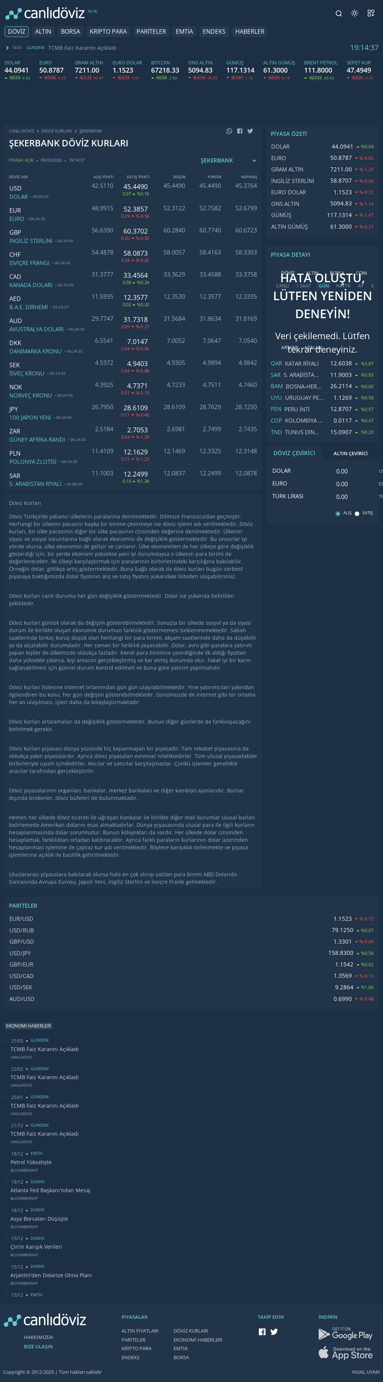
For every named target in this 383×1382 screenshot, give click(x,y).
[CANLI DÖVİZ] (44, 13)
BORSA (70, 31)
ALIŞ (347, 513)
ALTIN (43, 31)
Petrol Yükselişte (31, 1162)
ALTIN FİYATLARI (140, 1331)
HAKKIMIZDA (38, 1337)
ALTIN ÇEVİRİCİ (351, 453)
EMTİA (184, 31)
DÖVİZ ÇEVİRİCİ (294, 453)
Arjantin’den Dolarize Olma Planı (51, 1275)
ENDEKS (214, 31)
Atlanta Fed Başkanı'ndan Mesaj (50, 1190)
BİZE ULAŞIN (38, 1346)
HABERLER (249, 31)
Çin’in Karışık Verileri (36, 1247)
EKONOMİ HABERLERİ (198, 1340)
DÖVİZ (16, 31)
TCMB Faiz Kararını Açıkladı (82, 48)
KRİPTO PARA (108, 31)
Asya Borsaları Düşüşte (39, 1219)
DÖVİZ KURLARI (191, 1331)
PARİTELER (151, 31)
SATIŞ (367, 513)
